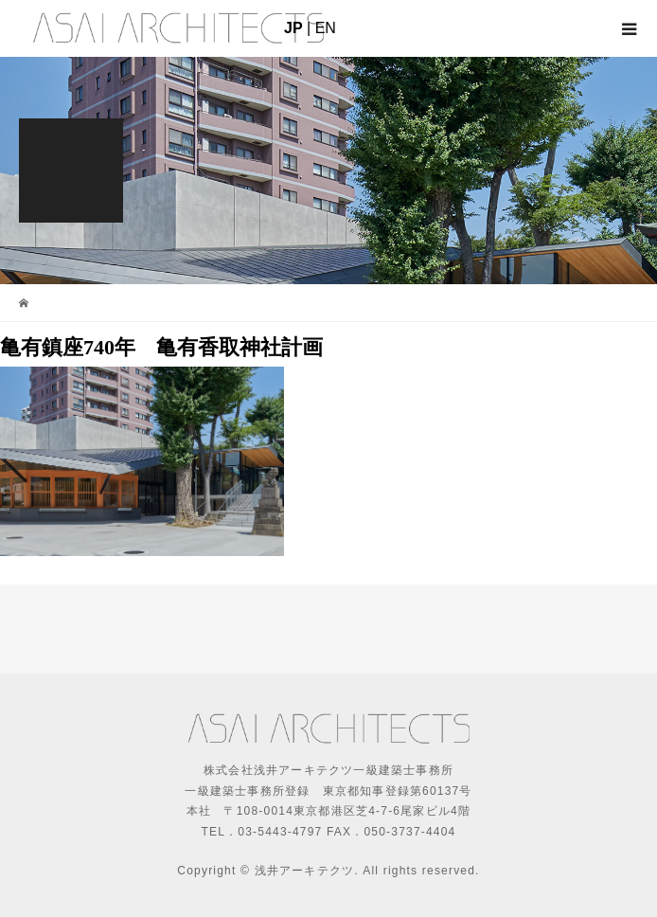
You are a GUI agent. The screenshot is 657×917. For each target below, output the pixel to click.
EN (325, 28)
